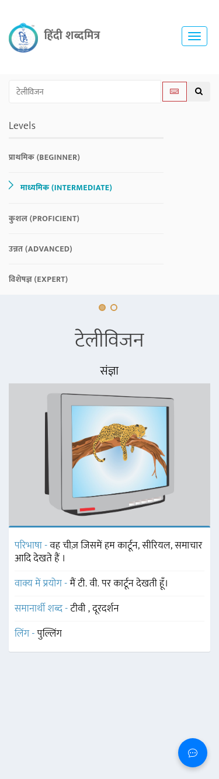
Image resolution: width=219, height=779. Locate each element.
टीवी (79, 608)
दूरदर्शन (105, 608)
